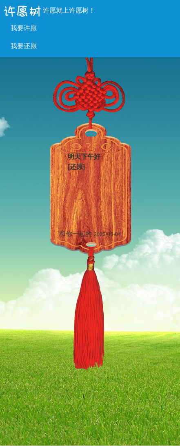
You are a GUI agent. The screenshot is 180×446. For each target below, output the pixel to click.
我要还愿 (24, 45)
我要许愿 (24, 28)
